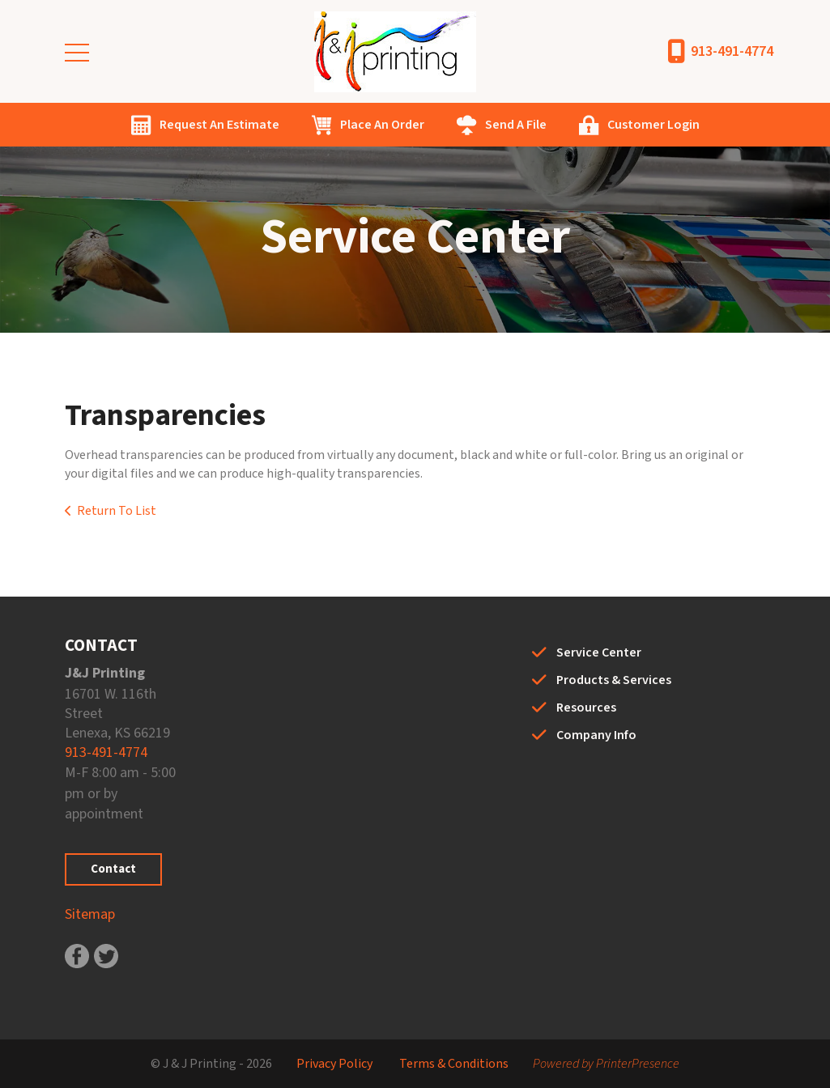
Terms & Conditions (454, 1064)
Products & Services (613, 680)
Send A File (516, 125)
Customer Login (653, 125)
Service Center (598, 652)
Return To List (116, 511)
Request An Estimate (219, 125)
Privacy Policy (334, 1064)
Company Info (596, 735)
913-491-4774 (732, 51)
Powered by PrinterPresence (606, 1064)
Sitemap (90, 914)
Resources (586, 707)
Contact (113, 869)
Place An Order (382, 125)
